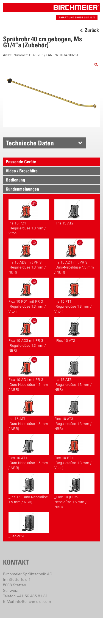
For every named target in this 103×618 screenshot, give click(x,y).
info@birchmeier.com (33, 601)
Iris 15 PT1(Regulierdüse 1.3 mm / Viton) (74, 295)
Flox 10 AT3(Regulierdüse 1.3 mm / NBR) (74, 413)
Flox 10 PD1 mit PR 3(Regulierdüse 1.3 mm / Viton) (29, 295)
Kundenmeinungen (22, 189)
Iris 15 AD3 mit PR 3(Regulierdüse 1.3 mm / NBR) (29, 256)
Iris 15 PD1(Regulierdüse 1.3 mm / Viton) (29, 217)
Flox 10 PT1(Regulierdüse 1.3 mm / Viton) (74, 452)
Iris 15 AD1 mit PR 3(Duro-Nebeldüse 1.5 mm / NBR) (74, 256)
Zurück (92, 30)
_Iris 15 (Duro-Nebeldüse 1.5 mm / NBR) (29, 488)
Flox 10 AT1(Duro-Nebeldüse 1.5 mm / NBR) (29, 452)
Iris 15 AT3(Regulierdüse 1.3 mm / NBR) (74, 374)
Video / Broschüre (22, 171)
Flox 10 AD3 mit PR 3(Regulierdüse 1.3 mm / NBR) (29, 335)
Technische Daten (30, 143)
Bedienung (15, 180)
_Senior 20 (29, 525)
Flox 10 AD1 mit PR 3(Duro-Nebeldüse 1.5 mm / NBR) (29, 374)
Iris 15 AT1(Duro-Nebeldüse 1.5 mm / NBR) (29, 413)
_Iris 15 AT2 (74, 212)
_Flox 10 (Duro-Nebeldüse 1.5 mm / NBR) (74, 491)
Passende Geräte (21, 161)
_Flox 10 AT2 (74, 330)
